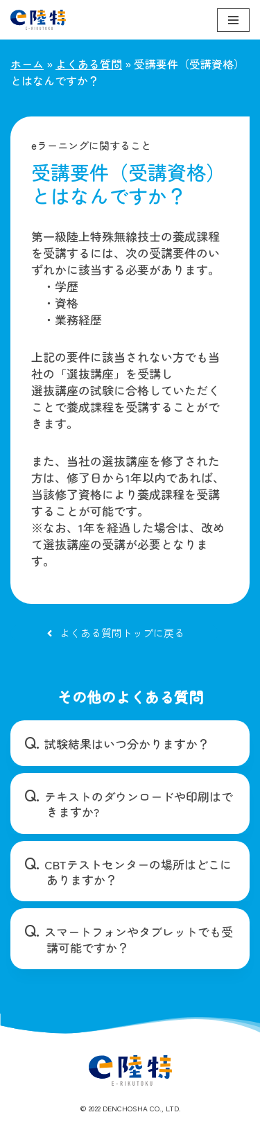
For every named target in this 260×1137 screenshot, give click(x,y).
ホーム (27, 63)
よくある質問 (88, 63)
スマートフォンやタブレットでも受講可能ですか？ (138, 939)
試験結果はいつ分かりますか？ (126, 743)
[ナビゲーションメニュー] (233, 20)
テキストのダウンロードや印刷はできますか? (138, 804)
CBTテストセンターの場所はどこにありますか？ (138, 872)
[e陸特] (38, 20)
